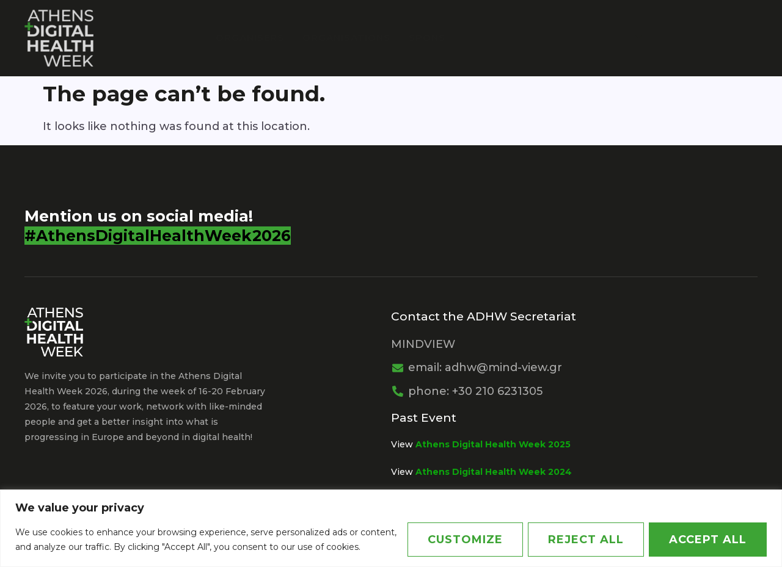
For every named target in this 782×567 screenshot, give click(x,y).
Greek (731, 37)
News (679, 37)
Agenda (615, 37)
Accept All (708, 539)
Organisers (250, 37)
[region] (391, 528)
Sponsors (438, 37)
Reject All (586, 539)
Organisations (346, 37)
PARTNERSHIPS (526, 37)
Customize (465, 539)
